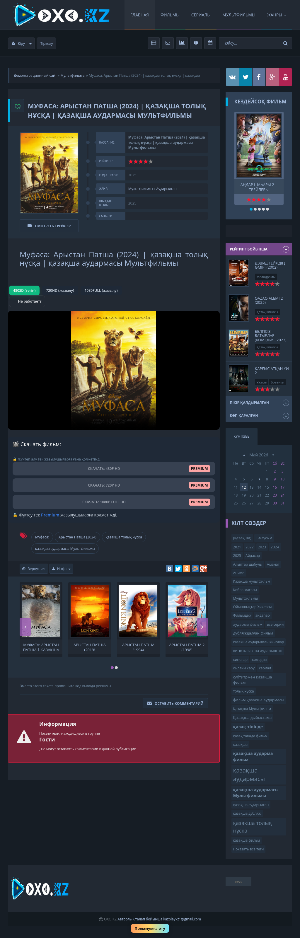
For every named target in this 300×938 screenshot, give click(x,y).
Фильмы (170, 15)
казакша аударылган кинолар (258, 641)
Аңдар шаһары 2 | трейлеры (259, 186)
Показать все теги (248, 849)
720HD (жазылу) (60, 290)
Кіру (22, 43)
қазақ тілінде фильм (250, 736)
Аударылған (166, 188)
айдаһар (262, 615)
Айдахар (253, 555)
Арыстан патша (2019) (90, 646)
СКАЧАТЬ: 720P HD (113, 485)
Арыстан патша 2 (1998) (187, 646)
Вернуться (33, 568)
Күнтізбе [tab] (241, 436)
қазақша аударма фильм (253, 756)
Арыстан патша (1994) (138, 646)
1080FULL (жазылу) (101, 290)
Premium (50, 514)
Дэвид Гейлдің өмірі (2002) (270, 265)
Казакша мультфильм (251, 581)
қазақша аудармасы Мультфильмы (65, 548)
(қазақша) (242, 537)
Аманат (273, 564)
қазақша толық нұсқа (124, 536)
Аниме (238, 572)
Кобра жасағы (245, 589)
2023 (262, 547)
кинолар (240, 659)
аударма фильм (247, 624)
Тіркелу (46, 43)
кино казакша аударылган (257, 650)
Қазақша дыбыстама (252, 717)
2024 (274, 547)
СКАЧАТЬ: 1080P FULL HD (113, 502)
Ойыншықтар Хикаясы (252, 606)
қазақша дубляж (247, 813)
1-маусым (264, 537)
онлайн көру (244, 668)
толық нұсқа (243, 691)
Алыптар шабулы (247, 564)
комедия (259, 659)
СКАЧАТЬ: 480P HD (113, 468)
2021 (237, 547)
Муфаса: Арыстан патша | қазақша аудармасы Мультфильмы (41, 646)
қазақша (240, 744)
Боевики (277, 382)
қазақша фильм (246, 840)
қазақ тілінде (248, 726)
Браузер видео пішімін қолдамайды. (114, 370)
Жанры (276, 15)
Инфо (61, 568)
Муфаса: (42, 536)
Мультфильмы (238, 15)
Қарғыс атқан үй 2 (272, 370)
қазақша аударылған (251, 804)
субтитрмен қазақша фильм (252, 679)
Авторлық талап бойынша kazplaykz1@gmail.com (159, 919)
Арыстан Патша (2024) (77, 536)
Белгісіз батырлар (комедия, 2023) (271, 335)
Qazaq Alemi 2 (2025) (269, 300)
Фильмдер (242, 615)
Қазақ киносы (267, 312)
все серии (275, 624)
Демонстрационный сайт (35, 75)
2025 (237, 555)
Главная (139, 15)
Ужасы (262, 382)
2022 (249, 547)
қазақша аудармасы (249, 774)
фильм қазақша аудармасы (258, 699)
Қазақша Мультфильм (252, 708)
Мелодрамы (266, 276)
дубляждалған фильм (253, 633)
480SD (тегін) (24, 290)
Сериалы (201, 15)
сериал (265, 668)
